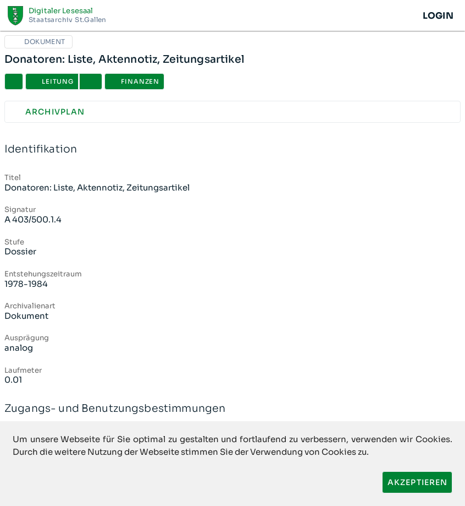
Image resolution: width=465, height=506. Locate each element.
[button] (90, 81)
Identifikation (232, 149)
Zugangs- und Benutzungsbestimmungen (232, 409)
